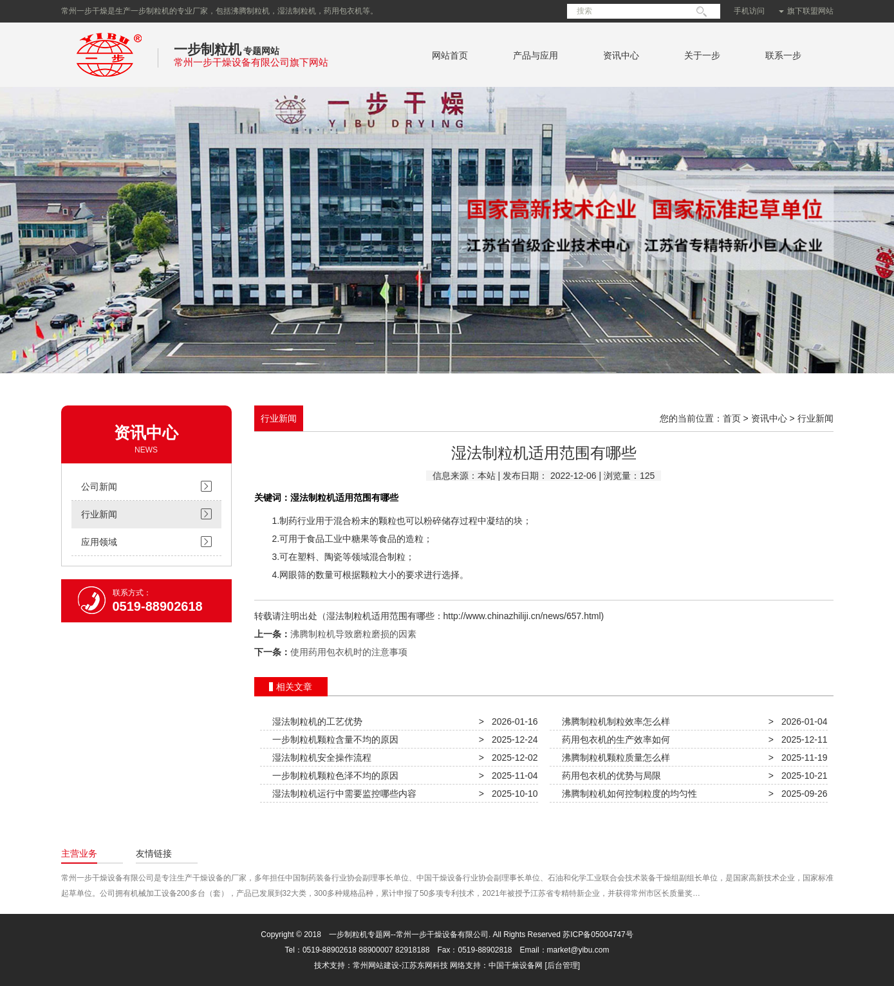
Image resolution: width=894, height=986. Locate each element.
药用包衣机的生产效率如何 (614, 739)
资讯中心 (621, 55)
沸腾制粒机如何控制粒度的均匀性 (627, 793)
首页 (732, 418)
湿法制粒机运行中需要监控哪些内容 (342, 793)
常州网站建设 (376, 965)
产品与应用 (535, 55)
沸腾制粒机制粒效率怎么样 (614, 721)
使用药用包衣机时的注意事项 (348, 652)
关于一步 (702, 55)
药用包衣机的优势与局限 (609, 775)
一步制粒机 (207, 49)
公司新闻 (99, 486)
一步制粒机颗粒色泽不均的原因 (333, 775)
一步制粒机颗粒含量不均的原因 (333, 739)
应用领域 (99, 542)
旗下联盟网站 (806, 10)
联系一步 (783, 55)
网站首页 (450, 55)
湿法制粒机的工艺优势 (315, 721)
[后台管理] (563, 965)
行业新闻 (99, 514)
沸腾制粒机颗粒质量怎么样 (614, 757)
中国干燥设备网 (516, 965)
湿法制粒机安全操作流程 (320, 757)
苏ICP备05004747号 (598, 934)
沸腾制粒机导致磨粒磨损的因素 (353, 634)
